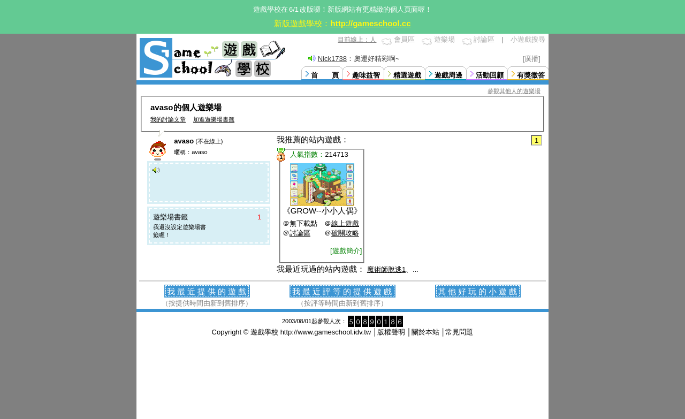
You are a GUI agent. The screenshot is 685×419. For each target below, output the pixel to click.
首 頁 (325, 75)
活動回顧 (490, 75)
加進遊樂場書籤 (213, 119)
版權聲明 (391, 332)
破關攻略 (345, 233)
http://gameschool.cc (370, 23)
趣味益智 (366, 75)
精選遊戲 (407, 75)
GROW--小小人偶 (322, 210)
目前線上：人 (357, 39)
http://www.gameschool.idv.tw (325, 332)
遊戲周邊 (448, 75)
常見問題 (459, 332)
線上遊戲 (345, 223)
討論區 (484, 39)
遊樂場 (444, 39)
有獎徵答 (531, 75)
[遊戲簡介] (346, 251)
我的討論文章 (168, 119)
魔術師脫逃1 (386, 269)
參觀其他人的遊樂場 (514, 91)
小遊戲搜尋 (528, 39)
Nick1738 (332, 59)
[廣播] (532, 59)
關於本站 (425, 332)
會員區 (404, 39)
